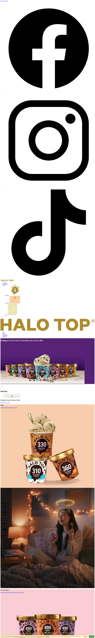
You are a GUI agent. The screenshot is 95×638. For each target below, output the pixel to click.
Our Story (13, 295)
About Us (4, 285)
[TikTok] (49, 278)
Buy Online (5, 282)
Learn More (5, 407)
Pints (4, 332)
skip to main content (4, 0)
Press (11, 314)
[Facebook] (49, 93)
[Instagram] (49, 186)
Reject (85, 636)
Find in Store (5, 284)
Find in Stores (13, 407)
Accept (91, 636)
